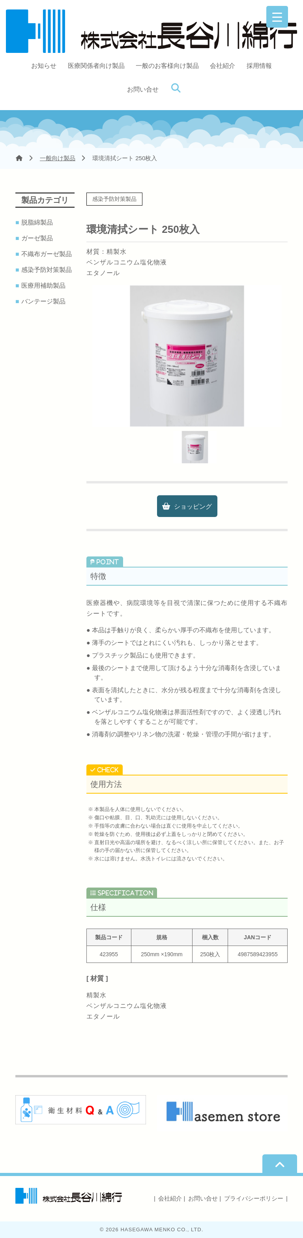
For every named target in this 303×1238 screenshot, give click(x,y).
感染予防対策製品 (47, 270)
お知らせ (43, 65)
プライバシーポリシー (253, 1198)
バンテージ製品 (44, 301)
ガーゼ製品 (38, 238)
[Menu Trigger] (277, 17)
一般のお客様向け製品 (167, 65)
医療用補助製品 (44, 286)
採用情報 (259, 65)
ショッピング (193, 506)
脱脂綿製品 (38, 222)
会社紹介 (222, 65)
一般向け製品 (57, 158)
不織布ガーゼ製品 (47, 254)
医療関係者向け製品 (96, 65)
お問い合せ (143, 89)
